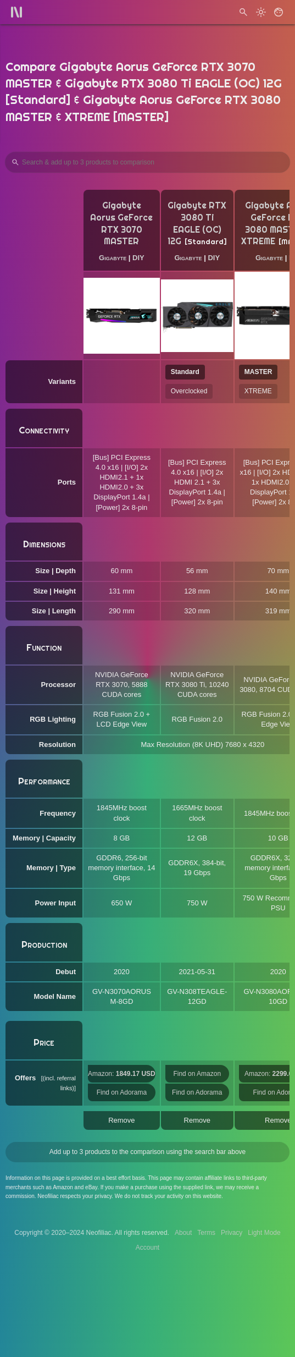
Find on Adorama (122, 1092)
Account (147, 1247)
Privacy (231, 1233)
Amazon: (121, 1074)
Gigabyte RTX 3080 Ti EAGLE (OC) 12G (197, 223)
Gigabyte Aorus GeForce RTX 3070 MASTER (121, 223)
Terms (206, 1233)
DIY (138, 258)
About (183, 1233)
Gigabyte (112, 258)
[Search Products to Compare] (147, 162)
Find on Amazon (197, 1074)
